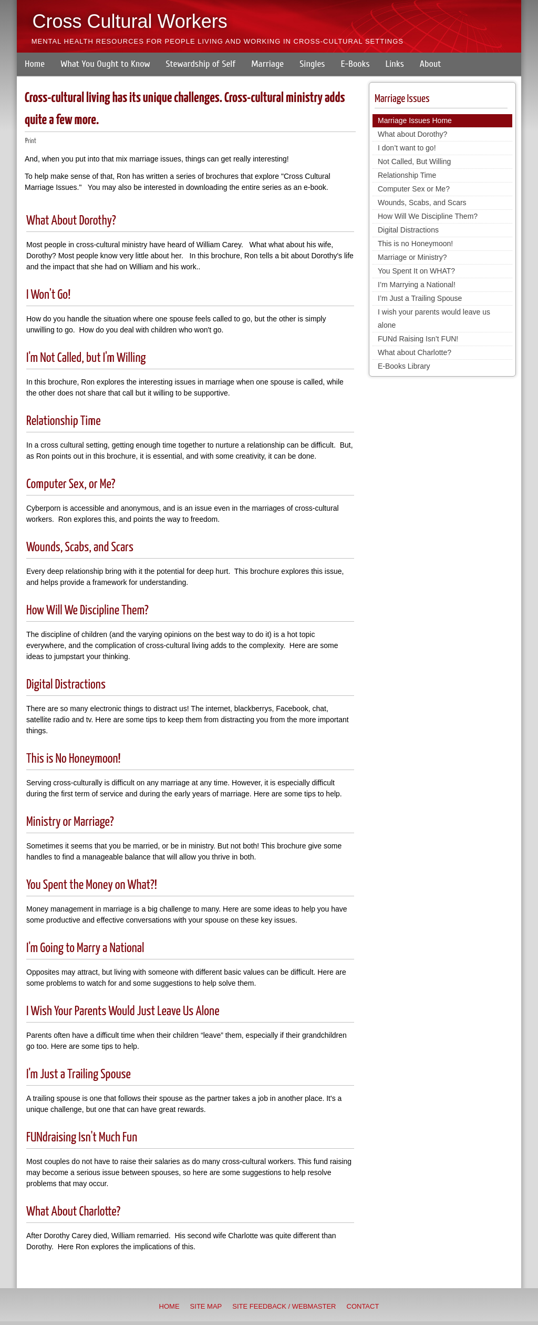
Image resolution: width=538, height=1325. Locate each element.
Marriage (267, 63)
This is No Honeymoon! (73, 759)
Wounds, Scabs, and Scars (79, 547)
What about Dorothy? (412, 134)
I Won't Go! (48, 295)
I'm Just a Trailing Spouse (78, 1074)
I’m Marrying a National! (417, 284)
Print (30, 141)
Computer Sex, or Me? (71, 484)
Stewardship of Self (201, 63)
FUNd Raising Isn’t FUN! (418, 339)
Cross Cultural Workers (129, 21)
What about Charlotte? (414, 352)
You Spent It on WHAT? (416, 271)
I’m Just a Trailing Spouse (420, 298)
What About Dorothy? (71, 221)
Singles (312, 63)
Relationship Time (63, 421)
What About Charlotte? (73, 1212)
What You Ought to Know (105, 63)
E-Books (354, 63)
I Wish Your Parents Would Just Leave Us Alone (123, 1011)
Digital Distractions (66, 685)
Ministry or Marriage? (70, 822)
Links (395, 63)
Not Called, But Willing (414, 161)
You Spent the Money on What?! (91, 885)
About (430, 63)
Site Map (206, 1306)
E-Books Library (404, 366)
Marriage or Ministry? (412, 257)
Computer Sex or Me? (414, 189)
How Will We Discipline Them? (87, 610)
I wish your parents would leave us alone (434, 318)
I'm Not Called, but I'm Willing (86, 358)
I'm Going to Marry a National (85, 948)
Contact (363, 1306)
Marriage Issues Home (415, 120)
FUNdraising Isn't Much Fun (81, 1137)
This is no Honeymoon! (415, 243)
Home (35, 63)
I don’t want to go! (407, 148)
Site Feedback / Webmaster (284, 1306)
